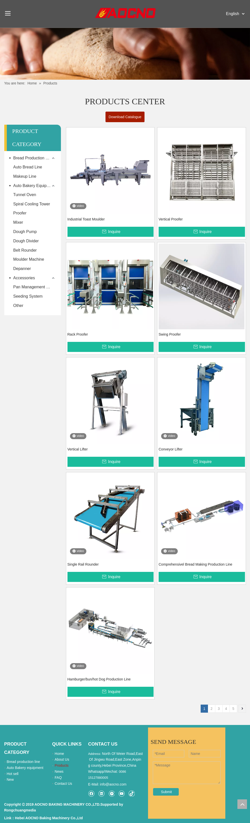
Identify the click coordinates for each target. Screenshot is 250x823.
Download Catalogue (125, 117)
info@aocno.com (113, 784)
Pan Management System (34, 287)
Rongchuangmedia (20, 810)
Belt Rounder (25, 250)
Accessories (24, 278)
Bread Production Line (33, 158)
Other (18, 305)
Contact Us (63, 784)
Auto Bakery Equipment (34, 186)
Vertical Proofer (171, 219)
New (10, 780)
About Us (62, 759)
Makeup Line (25, 176)
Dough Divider (26, 241)
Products (61, 765)
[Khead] (125, 54)
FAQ (58, 777)
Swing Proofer (170, 334)
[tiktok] (131, 793)
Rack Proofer (77, 334)
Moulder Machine (28, 259)
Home (59, 754)
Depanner (22, 268)
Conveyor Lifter (171, 449)
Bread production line (23, 762)
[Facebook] (91, 793)
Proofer (19, 213)
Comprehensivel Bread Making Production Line (195, 564)
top (242, 804)
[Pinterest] (111, 793)
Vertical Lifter (77, 449)
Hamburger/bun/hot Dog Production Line (99, 679)
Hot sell (13, 774)
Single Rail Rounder (83, 564)
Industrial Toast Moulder (86, 219)
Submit (166, 792)
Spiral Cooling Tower (31, 204)
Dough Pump (25, 232)
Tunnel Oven (24, 195)
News (59, 771)
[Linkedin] (101, 793)
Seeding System (28, 296)
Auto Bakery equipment (25, 768)
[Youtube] (121, 793)
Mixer (18, 222)
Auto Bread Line (27, 167)
